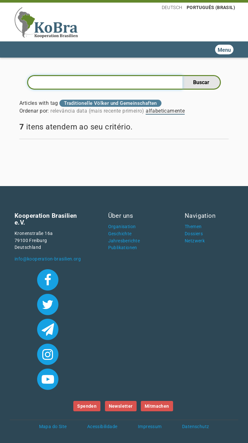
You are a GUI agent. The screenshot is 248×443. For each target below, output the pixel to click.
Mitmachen (157, 406)
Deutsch (172, 7)
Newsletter (121, 406)
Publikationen (122, 247)
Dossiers (194, 234)
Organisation (122, 226)
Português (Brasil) (211, 7)
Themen (193, 226)
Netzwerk (195, 241)
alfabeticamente (165, 111)
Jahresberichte (124, 241)
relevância (62, 111)
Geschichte (120, 234)
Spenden (87, 406)
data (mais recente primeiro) (110, 111)
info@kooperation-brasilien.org (48, 259)
